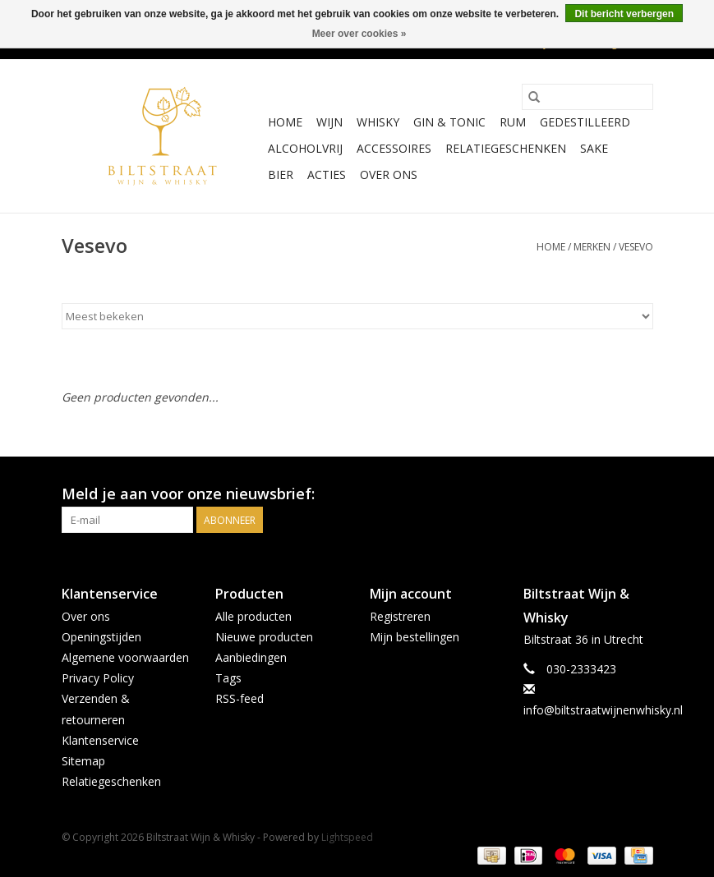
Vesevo (636, 247)
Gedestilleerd (585, 122)
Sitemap (83, 761)
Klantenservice (100, 740)
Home (285, 122)
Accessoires (394, 148)
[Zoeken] (587, 97)
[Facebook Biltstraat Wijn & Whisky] (610, 494)
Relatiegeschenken (505, 148)
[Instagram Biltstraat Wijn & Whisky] (640, 494)
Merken (592, 247)
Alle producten (253, 616)
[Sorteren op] (357, 316)
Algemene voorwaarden (125, 657)
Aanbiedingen (251, 657)
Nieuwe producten (264, 637)
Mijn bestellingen (414, 637)
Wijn (329, 122)
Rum (513, 122)
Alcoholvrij (305, 148)
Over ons (388, 174)
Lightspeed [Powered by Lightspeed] (347, 837)
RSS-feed (239, 698)
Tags (228, 678)
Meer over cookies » (359, 33)
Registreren (400, 616)
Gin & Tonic (449, 122)
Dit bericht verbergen (624, 14)
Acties (326, 174)
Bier (280, 174)
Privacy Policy (98, 678)
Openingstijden (101, 637)
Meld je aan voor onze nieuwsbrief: (188, 494)
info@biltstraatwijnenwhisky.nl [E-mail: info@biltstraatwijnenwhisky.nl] (603, 710)
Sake (594, 148)
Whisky (378, 122)
